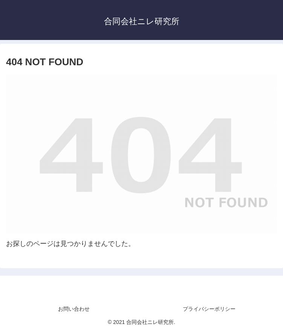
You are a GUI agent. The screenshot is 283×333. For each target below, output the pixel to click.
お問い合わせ (74, 309)
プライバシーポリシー (209, 309)
